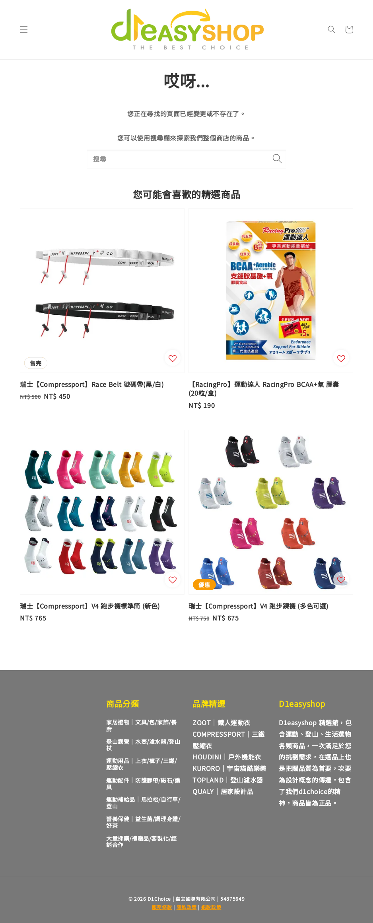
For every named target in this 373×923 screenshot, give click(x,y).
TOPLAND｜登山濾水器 (227, 779)
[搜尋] (277, 159)
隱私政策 (187, 906)
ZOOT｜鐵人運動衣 (221, 722)
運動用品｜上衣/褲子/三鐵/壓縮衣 (141, 764)
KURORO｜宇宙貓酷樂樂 (229, 768)
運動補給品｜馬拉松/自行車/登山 (143, 802)
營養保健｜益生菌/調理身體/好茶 (143, 822)
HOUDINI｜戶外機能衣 (226, 756)
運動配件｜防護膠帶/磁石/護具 (143, 783)
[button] (24, 29)
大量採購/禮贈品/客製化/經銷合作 (141, 841)
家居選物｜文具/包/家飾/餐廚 (141, 725)
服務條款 (162, 906)
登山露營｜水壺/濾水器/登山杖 (143, 745)
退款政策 (211, 906)
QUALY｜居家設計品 (223, 791)
